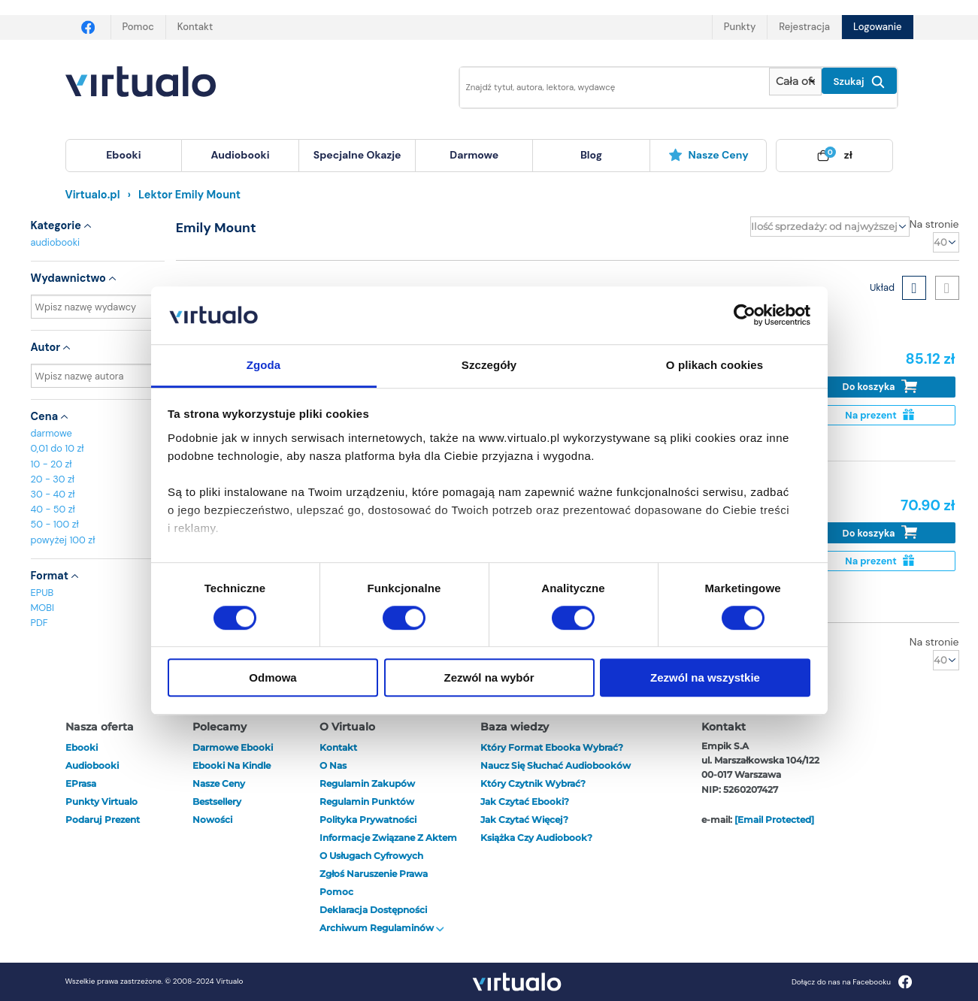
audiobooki (55, 242)
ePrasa (80, 783)
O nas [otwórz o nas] (333, 765)
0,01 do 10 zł (57, 448)
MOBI (42, 607)
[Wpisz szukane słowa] (604, 87)
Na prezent (879, 415)
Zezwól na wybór (489, 677)
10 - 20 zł (51, 464)
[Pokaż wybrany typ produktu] (795, 81)
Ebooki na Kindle (231, 765)
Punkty (739, 26)
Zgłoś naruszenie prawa (373, 873)
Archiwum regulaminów (381, 927)
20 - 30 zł (53, 479)
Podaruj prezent (102, 819)
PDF (39, 622)
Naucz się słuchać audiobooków (555, 765)
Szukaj (859, 82)
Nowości (212, 819)
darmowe (474, 155)
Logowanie (877, 26)
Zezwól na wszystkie (705, 677)
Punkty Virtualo (101, 801)
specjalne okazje (357, 155)
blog (591, 155)
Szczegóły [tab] (489, 364)
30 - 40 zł (53, 494)
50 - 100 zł (55, 524)
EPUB (42, 592)
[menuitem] (124, 155)
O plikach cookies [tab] (714, 364)
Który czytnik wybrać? (533, 783)
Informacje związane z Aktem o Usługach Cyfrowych (388, 846)
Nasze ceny (708, 155)
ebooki (81, 747)
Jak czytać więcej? (524, 819)
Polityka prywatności (367, 819)
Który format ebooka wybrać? (551, 747)
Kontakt (195, 26)
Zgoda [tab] (264, 364)
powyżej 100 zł (63, 540)
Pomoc (138, 26)
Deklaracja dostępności (373, 909)
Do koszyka (880, 387)
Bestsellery (216, 801)
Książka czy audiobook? (536, 837)
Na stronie (934, 224)
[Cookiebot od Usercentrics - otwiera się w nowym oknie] (744, 315)
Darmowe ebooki (232, 747)
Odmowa (272, 677)
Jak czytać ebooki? (524, 801)
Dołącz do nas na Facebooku (852, 982)
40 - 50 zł (53, 509)
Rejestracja (804, 26)
